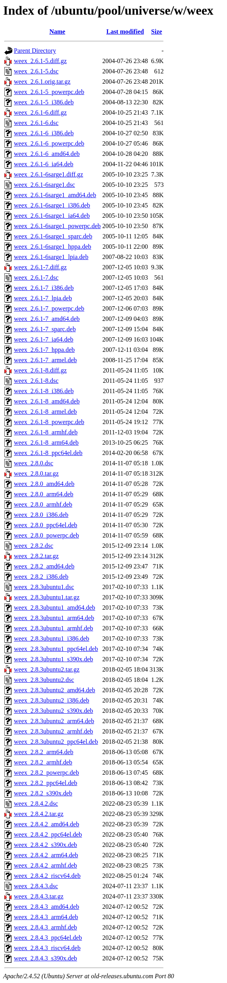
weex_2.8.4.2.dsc (36, 803)
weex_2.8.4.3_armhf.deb (45, 927)
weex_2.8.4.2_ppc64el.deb (48, 834)
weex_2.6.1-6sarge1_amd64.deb (55, 195)
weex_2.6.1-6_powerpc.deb (49, 143)
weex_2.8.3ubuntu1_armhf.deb (53, 628)
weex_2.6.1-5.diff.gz (40, 61)
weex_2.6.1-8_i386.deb (44, 391)
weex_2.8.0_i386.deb (41, 514)
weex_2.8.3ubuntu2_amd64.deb (54, 690)
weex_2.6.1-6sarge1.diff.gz (48, 174)
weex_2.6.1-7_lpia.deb (43, 298)
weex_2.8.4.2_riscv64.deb (47, 875)
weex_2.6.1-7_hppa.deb (44, 349)
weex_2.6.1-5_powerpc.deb (49, 91)
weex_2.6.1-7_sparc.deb (45, 329)
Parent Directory (35, 50)
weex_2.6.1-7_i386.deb (44, 287)
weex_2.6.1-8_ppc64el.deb (48, 452)
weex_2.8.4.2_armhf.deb (45, 865)
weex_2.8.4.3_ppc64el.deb (48, 937)
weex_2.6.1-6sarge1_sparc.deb (53, 236)
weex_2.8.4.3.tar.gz (38, 896)
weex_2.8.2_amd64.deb (44, 566)
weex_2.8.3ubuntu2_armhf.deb (53, 731)
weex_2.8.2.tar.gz (36, 556)
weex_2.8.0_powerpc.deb (46, 535)
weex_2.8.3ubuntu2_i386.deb (51, 700)
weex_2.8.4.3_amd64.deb (46, 906)
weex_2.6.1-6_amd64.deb (47, 153)
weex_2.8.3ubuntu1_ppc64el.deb (56, 648)
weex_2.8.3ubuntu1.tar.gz (46, 597)
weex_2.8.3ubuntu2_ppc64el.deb (56, 741)
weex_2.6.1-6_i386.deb (44, 133)
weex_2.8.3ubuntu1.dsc (44, 587)
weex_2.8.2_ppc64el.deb (45, 782)
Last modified (125, 31)
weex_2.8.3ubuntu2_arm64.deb (54, 721)
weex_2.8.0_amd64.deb (44, 483)
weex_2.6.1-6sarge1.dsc (44, 184)
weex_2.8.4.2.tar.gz (38, 813)
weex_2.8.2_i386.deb (41, 576)
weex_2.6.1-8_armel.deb (45, 411)
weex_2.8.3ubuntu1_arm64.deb (54, 617)
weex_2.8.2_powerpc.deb (46, 772)
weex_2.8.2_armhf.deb (43, 762)
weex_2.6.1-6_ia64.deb (43, 164)
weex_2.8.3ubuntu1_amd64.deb (54, 607)
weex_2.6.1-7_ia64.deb (43, 339)
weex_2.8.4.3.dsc (36, 886)
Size (156, 31)
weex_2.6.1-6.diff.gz (40, 112)
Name (57, 31)
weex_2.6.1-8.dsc (36, 380)
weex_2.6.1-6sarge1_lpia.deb (51, 256)
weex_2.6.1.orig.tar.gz (42, 81)
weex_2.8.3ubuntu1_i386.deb (51, 638)
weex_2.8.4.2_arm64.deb (46, 855)
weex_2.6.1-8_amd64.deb (47, 401)
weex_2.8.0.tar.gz (36, 473)
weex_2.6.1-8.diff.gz (40, 370)
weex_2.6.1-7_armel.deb (45, 360)
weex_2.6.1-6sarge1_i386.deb (52, 205)
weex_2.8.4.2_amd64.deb (46, 824)
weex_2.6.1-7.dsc (36, 277)
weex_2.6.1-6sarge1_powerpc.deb (57, 226)
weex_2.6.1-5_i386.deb (44, 102)
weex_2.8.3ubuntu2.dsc (44, 679)
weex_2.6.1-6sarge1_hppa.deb (52, 246)
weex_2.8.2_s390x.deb (43, 793)
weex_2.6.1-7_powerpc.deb (49, 308)
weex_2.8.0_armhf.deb (43, 504)
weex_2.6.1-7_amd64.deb (47, 318)
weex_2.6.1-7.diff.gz (40, 267)
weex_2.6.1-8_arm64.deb (46, 442)
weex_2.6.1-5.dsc (36, 71)
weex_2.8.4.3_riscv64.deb (47, 948)
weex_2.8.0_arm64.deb (43, 494)
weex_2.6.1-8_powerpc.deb (49, 422)
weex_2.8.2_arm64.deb (43, 752)
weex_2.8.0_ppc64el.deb (45, 525)
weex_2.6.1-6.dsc (36, 122)
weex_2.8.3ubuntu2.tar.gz (46, 669)
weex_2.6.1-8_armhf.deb (45, 432)
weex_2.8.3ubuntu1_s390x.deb (53, 659)
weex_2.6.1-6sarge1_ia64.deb (52, 215)
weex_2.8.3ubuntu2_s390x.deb (53, 710)
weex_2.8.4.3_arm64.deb (46, 917)
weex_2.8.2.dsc (33, 545)
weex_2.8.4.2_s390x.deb (45, 844)
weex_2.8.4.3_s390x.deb (45, 958)
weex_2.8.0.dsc (33, 463)
